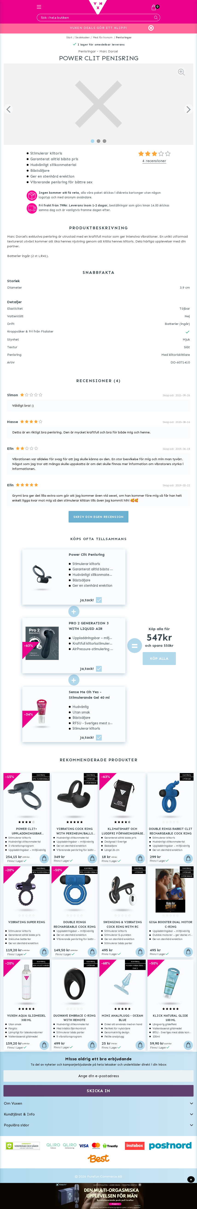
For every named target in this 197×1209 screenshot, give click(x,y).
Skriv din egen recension (98, 517)
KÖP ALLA (159, 658)
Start (69, 37)
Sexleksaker (82, 37)
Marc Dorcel (108, 51)
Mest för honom (103, 37)
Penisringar (124, 37)
